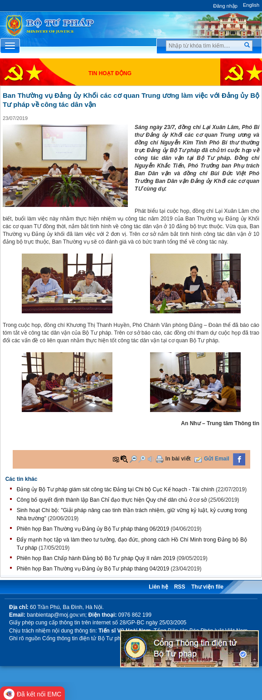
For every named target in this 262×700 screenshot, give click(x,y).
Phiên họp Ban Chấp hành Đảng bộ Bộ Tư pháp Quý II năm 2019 (96, 558)
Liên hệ (158, 587)
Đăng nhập (225, 6)
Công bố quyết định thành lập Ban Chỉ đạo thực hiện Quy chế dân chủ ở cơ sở (112, 500)
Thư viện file (207, 587)
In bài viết (178, 458)
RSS (179, 587)
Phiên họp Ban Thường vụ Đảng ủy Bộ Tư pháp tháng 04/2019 (93, 569)
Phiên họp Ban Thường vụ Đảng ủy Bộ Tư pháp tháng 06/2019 (93, 529)
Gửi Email (216, 458)
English (251, 5)
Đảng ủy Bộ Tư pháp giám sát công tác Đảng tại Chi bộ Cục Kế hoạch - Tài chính (115, 489)
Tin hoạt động (109, 73)
